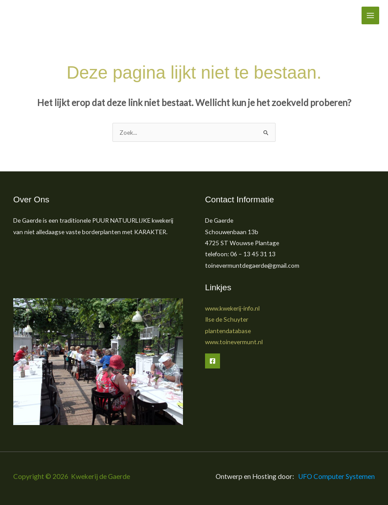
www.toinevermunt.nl (234, 342)
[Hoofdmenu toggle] (371, 16)
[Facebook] (212, 360)
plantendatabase (228, 330)
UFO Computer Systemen (336, 476)
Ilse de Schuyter (226, 319)
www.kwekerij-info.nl (232, 308)
